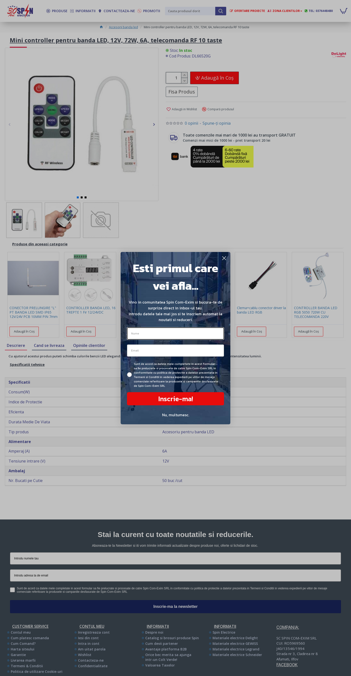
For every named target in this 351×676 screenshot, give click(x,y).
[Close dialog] (224, 258)
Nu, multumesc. (175, 415)
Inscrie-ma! (175, 399)
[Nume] (175, 333)
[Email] (175, 350)
